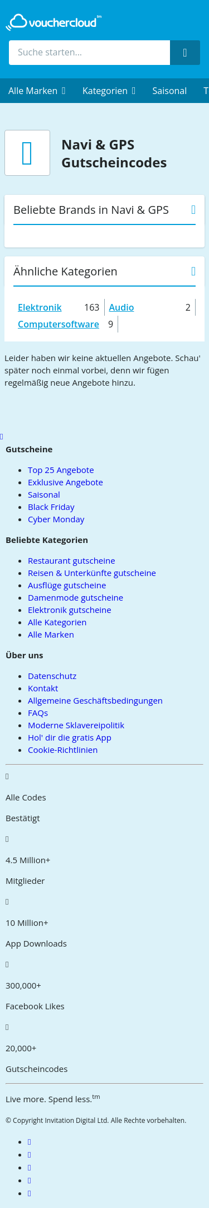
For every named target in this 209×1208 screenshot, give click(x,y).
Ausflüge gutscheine (67, 585)
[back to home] (53, 22)
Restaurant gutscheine (71, 560)
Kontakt (43, 688)
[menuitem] (37, 90)
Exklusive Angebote (65, 482)
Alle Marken (51, 634)
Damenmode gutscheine (75, 597)
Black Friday (51, 506)
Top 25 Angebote (61, 469)
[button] (37, 90)
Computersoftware (58, 324)
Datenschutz (52, 675)
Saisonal (170, 91)
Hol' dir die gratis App (69, 737)
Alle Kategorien (57, 622)
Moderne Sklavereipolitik (76, 725)
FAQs (38, 712)
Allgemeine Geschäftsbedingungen (95, 700)
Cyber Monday (56, 519)
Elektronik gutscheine (69, 609)
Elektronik (40, 307)
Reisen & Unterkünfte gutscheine (92, 572)
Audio (121, 307)
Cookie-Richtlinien (63, 749)
